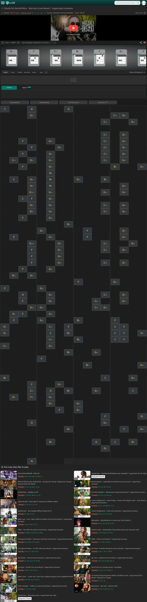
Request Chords (98, 477)
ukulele (20, 72)
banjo (34, 72)
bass (41, 72)
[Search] (138, 3)
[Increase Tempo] (18, 42)
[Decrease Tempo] (2, 42)
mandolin (27, 72)
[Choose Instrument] (46, 72)
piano (13, 72)
